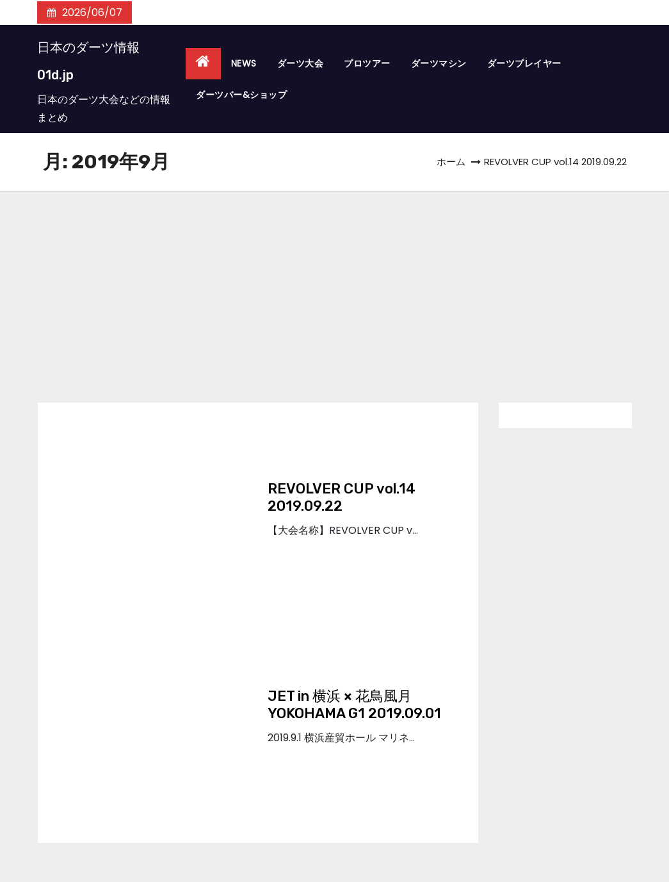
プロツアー (367, 63)
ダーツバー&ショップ (241, 94)
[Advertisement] (334, 286)
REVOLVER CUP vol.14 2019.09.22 (341, 497)
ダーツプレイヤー (524, 63)
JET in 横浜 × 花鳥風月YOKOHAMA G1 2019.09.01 (354, 705)
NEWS (244, 63)
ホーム (451, 161)
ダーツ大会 (300, 63)
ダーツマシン (439, 63)
